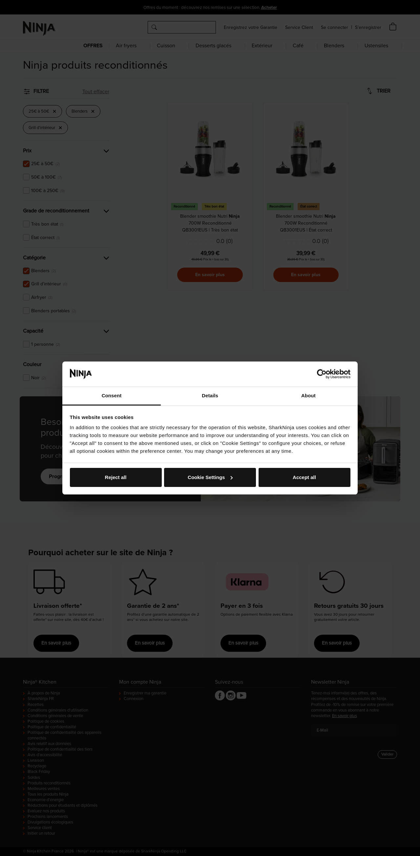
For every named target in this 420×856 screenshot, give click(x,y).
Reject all (116, 477)
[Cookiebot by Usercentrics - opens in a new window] (321, 374)
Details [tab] (210, 395)
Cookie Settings (210, 477)
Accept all (304, 477)
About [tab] (308, 395)
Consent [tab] (112, 395)
